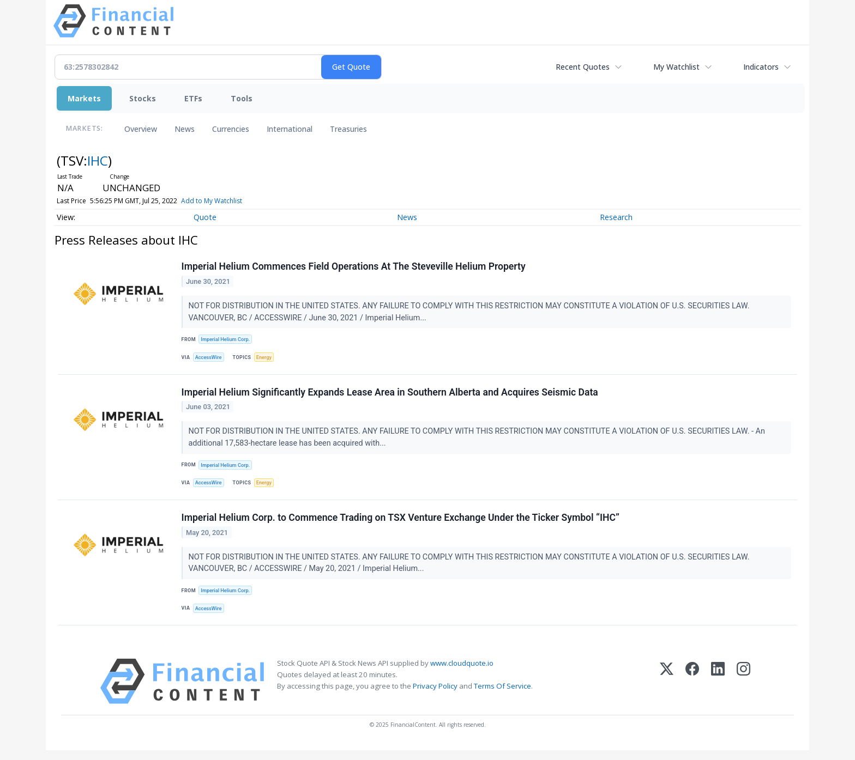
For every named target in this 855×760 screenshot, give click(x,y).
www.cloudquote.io (461, 673)
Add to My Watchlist (231, 200)
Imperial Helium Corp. (227, 340)
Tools (241, 98)
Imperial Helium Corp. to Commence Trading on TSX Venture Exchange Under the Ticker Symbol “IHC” (401, 525)
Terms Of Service (502, 696)
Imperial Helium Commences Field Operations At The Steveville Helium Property (354, 267)
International (289, 129)
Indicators (761, 67)
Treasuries (348, 129)
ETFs (193, 98)
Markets (84, 98)
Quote (205, 217)
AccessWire (210, 359)
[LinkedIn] (718, 691)
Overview (140, 129)
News (184, 129)
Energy (267, 359)
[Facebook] (692, 691)
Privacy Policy (435, 696)
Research (616, 217)
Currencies (230, 129)
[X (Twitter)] (666, 691)
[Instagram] (743, 691)
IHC (97, 160)
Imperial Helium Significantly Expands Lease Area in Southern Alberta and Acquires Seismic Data (390, 396)
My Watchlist (676, 67)
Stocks (142, 98)
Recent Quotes (583, 67)
